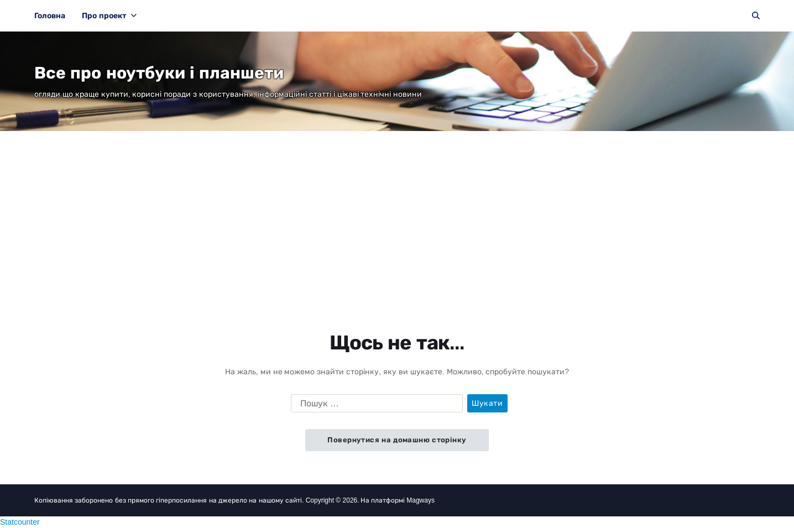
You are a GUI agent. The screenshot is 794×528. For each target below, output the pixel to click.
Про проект (109, 15)
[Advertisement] (397, 214)
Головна (49, 15)
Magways (420, 500)
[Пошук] (756, 15)
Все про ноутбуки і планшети (159, 73)
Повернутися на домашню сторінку (396, 440)
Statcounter (20, 521)
